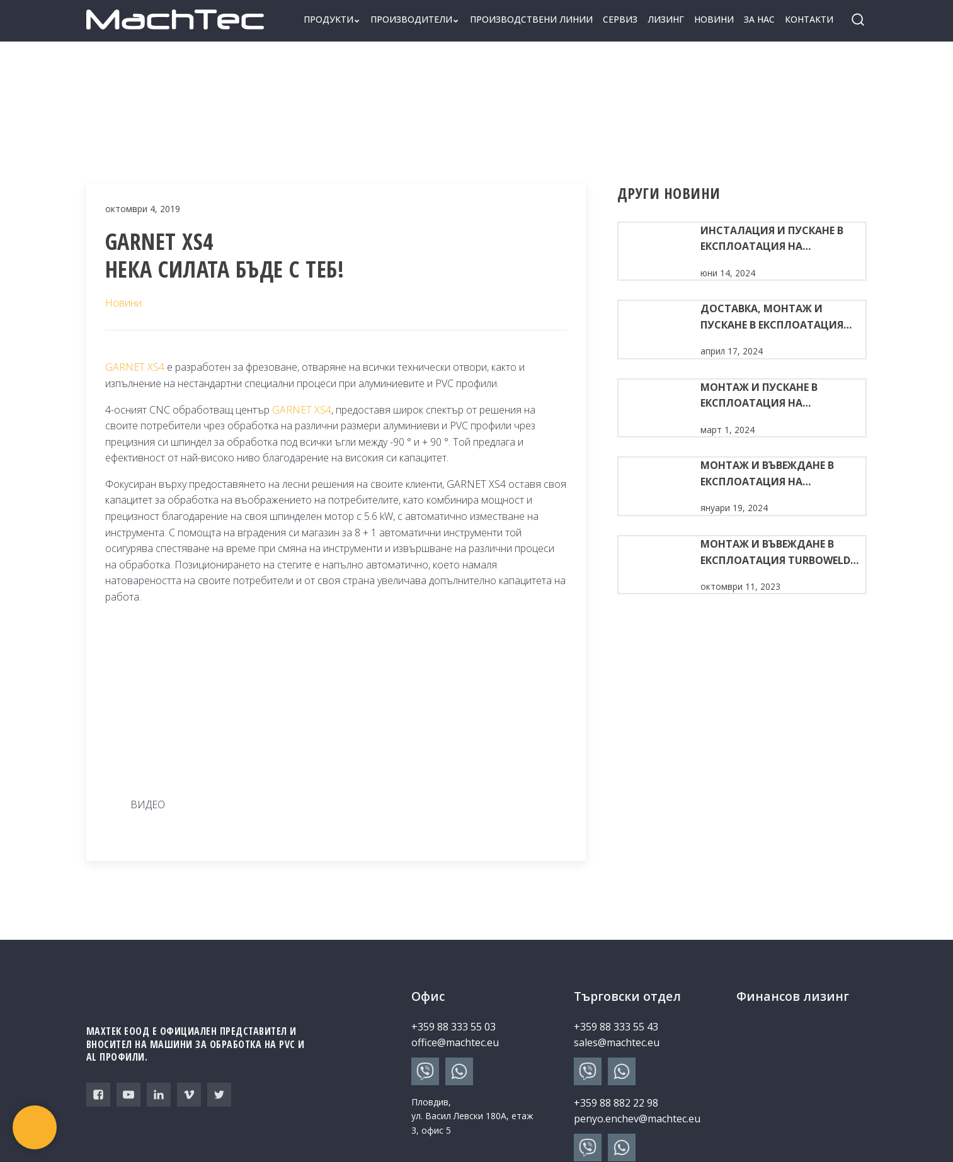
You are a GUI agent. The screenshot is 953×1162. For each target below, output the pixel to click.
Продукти (332, 19)
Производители (414, 19)
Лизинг (666, 19)
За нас (759, 19)
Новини (714, 19)
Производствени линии (531, 19)
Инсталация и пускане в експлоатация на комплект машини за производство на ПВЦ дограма (771, 239)
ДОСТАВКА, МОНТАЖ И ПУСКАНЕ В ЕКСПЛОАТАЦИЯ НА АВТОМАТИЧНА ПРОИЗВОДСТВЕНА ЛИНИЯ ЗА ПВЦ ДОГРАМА (778, 317)
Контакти (809, 19)
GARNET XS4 (134, 367)
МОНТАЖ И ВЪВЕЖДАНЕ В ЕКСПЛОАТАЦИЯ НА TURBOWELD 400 (767, 474)
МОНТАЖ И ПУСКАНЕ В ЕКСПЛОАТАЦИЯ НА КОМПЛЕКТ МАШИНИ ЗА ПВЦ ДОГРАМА (776, 396)
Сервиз (620, 19)
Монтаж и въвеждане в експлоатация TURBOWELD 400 (775, 552)
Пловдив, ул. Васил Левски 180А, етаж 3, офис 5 (472, 1116)
